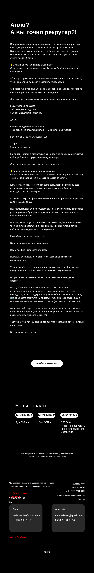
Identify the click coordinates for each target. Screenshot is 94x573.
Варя (15, 509)
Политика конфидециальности (71, 495)
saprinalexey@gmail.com (69, 515)
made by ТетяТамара (18, 537)
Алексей (60, 509)
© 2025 (78, 484)
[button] (47, 363)
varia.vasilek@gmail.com (26, 515)
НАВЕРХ (47, 552)
